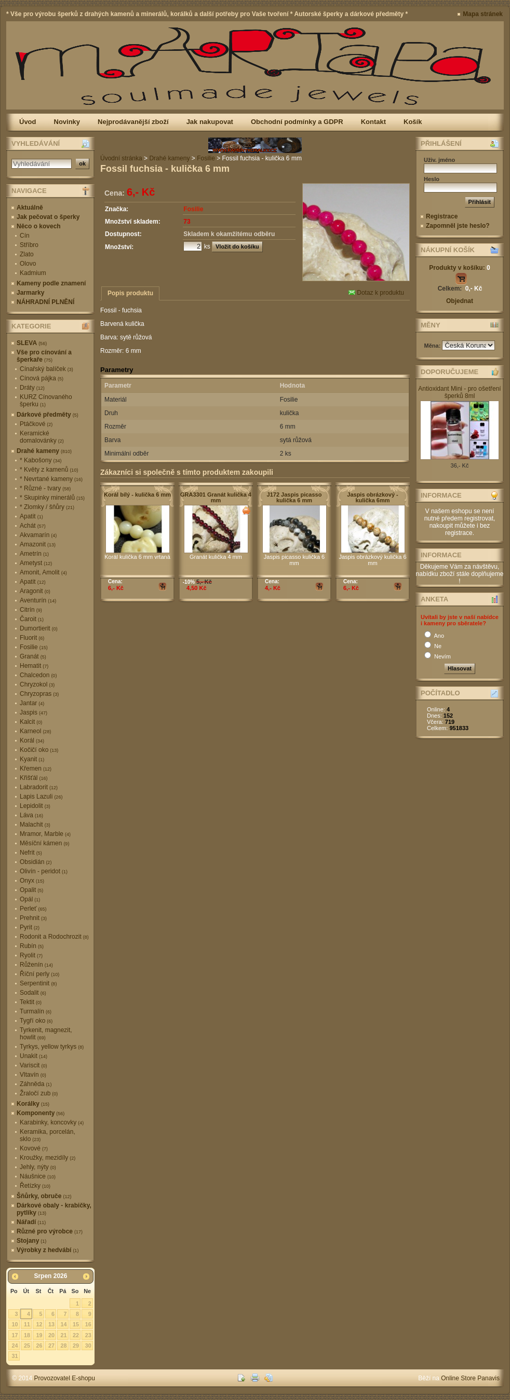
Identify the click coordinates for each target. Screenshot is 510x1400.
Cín (25, 235)
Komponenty (40, 1113)
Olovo (28, 263)
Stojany (31, 1240)
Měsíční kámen (44, 843)
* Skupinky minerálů (52, 497)
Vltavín (33, 1074)
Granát (33, 656)
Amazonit (38, 544)
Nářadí (31, 1222)
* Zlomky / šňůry (47, 507)
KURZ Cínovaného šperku (46, 400)
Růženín (36, 964)
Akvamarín (38, 535)
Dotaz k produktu (376, 292)
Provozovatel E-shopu (64, 1378)
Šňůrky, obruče (44, 1196)
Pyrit (29, 927)
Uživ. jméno (439, 160)
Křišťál (34, 777)
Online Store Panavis (470, 1378)
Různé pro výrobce (50, 1231)
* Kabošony (40, 460)
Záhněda (35, 1084)
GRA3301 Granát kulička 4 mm (215, 497)
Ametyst (36, 563)
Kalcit (31, 721)
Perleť (33, 908)
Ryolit (31, 955)
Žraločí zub (39, 1093)
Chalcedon (38, 675)
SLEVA (32, 343)
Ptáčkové (36, 424)
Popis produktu (130, 293)
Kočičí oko (39, 749)
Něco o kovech (39, 226)
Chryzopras (39, 693)
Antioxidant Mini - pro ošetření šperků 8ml (459, 392)
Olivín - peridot (44, 871)
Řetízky (35, 1185)
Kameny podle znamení (51, 283)
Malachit (35, 824)
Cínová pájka (41, 378)
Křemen (35, 768)
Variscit (33, 1065)
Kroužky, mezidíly (47, 1157)
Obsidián (35, 862)
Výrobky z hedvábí (47, 1250)
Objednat (459, 301)
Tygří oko (36, 1020)
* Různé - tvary (45, 488)
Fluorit (32, 637)
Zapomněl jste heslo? (458, 225)
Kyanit (32, 759)
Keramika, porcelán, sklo (47, 1135)
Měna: (433, 345)
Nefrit (31, 852)
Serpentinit (38, 983)
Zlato (27, 254)
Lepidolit (35, 805)
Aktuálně (30, 207)
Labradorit (39, 787)
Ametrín (34, 553)
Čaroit (32, 619)
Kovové (34, 1148)
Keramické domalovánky (42, 437)
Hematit (34, 665)
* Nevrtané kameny (51, 479)
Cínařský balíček (46, 369)
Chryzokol (37, 684)
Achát (33, 525)
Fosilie (34, 647)
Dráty (32, 387)
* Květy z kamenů (49, 469)
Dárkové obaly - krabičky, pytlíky (54, 1209)
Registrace (442, 216)
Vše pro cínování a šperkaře (44, 356)
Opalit (31, 890)
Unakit (33, 1056)
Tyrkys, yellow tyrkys (52, 1046)
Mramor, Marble (45, 834)
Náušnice (38, 1176)
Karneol (35, 731)
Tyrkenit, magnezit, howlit (46, 1033)
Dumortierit (39, 628)
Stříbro (29, 245)
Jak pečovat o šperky (48, 217)
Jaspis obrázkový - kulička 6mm (372, 497)
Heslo (431, 179)
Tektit (31, 1002)
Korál (32, 740)
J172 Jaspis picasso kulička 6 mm (294, 497)
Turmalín (35, 1011)
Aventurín (38, 600)
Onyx (32, 880)
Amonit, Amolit (43, 572)
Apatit (31, 516)
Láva (31, 815)
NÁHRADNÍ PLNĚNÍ (45, 302)
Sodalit (33, 992)
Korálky (33, 1103)
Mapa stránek (483, 14)
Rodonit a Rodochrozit (54, 936)
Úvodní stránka (121, 158)
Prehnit (33, 918)
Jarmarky (30, 292)
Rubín (32, 946)
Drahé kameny (44, 451)
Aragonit (35, 591)
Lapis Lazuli (41, 796)
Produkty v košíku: (459, 267)
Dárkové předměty (47, 414)
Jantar (32, 703)
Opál (30, 899)
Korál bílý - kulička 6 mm (137, 494)
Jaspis (33, 712)
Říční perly (39, 974)
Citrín (31, 609)
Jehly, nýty (38, 1167)
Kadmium (33, 273)
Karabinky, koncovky (52, 1122)
